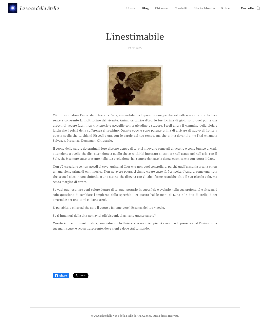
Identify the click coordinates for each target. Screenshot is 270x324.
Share (61, 275)
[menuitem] (127, 8)
